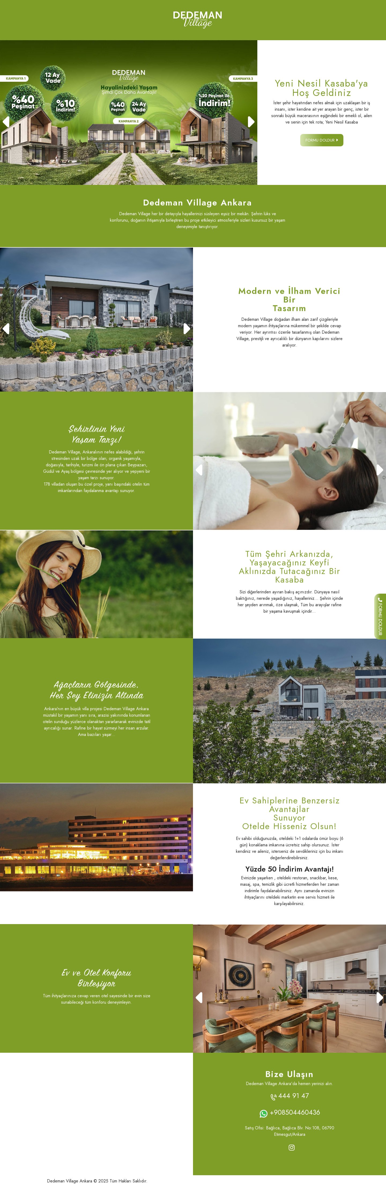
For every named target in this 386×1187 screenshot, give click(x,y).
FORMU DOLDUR (380, 616)
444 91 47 (293, 1095)
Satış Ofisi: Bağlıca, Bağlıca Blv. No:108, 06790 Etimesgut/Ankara (289, 1131)
